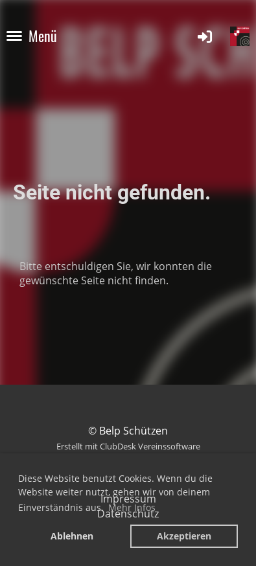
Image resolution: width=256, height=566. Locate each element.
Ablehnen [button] (72, 536)
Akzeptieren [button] (184, 536)
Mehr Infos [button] (132, 507)
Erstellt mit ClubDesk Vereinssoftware (128, 446)
